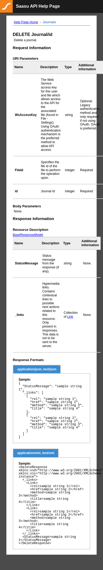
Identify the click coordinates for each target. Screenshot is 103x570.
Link (70, 317)
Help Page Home (26, 22)
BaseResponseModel (28, 235)
